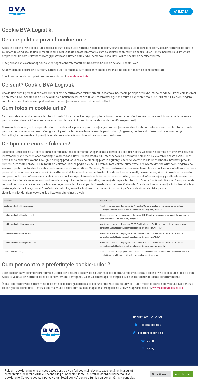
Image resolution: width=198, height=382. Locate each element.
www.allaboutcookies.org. (167, 287)
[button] (181, 11)
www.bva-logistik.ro (79, 76)
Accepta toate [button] (183, 374)
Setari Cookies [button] (160, 374)
